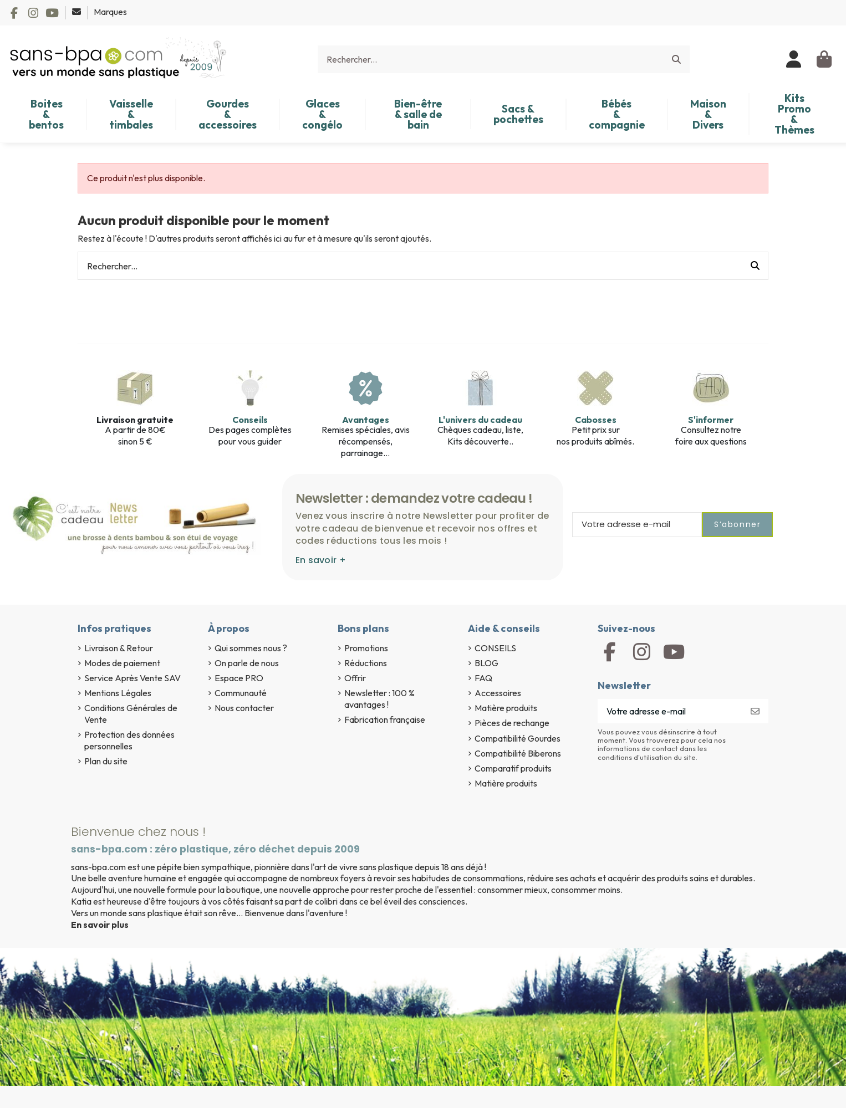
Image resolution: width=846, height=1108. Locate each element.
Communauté (241, 692)
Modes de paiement (122, 662)
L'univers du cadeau (480, 419)
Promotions (366, 647)
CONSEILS (495, 647)
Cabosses (595, 419)
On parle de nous (247, 662)
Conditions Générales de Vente (130, 713)
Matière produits (506, 707)
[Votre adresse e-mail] (670, 711)
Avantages (365, 419)
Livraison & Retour (118, 647)
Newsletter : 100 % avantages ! (379, 698)
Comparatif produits (513, 768)
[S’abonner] (755, 711)
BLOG (486, 662)
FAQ (483, 677)
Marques (110, 11)
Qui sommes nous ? (251, 647)
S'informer (710, 419)
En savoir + (320, 560)
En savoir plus (100, 924)
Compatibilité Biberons (518, 753)
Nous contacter (244, 707)
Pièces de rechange (512, 722)
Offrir (355, 677)
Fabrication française (384, 719)
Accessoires (498, 692)
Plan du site (106, 761)
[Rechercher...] (676, 59)
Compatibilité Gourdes (517, 738)
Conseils (250, 419)
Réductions (365, 662)
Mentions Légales (117, 692)
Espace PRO (239, 677)
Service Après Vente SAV (132, 677)
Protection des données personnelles (129, 740)
